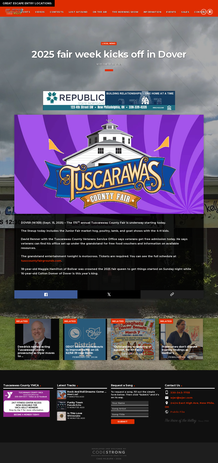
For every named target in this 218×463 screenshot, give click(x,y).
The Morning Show (125, 12)
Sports (25, 12)
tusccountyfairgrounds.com (41, 390)
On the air (100, 12)
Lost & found (78, 12)
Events (171, 12)
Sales (185, 12)
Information (152, 12)
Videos (40, 12)
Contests (56, 12)
